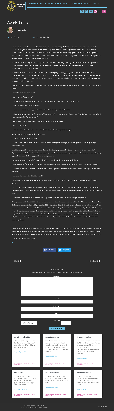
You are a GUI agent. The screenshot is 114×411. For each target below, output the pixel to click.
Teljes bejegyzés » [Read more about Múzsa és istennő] (83, 389)
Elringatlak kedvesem (85, 337)
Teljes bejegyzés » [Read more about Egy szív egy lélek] (51, 387)
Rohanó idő (19, 372)
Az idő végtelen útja (22, 337)
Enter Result (57, 320)
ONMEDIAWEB (102, 407)
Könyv (66, 3)
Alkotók (43, 3)
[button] (104, 11)
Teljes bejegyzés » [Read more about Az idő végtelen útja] (20, 352)
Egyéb (96, 3)
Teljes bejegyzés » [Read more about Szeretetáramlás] (51, 356)
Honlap (57, 313)
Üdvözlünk (33, 3)
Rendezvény (77, 3)
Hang (58, 3)
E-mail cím (57, 306)
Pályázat (87, 3)
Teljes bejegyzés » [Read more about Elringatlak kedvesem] (83, 358)
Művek (50, 3)
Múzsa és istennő (84, 372)
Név (57, 299)
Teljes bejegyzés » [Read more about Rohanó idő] (20, 389)
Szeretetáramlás (52, 337)
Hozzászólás (57, 276)
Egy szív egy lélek (52, 372)
